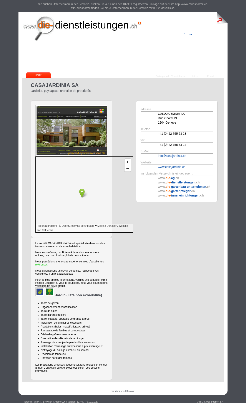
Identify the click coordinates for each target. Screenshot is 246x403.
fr (184, 34)
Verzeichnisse (178, 76)
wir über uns (118, 391)
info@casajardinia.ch (172, 156)
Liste (38, 75)
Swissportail (162, 76)
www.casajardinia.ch (172, 167)
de (190, 34)
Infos (195, 76)
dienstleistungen (92, 25)
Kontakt (211, 76)
